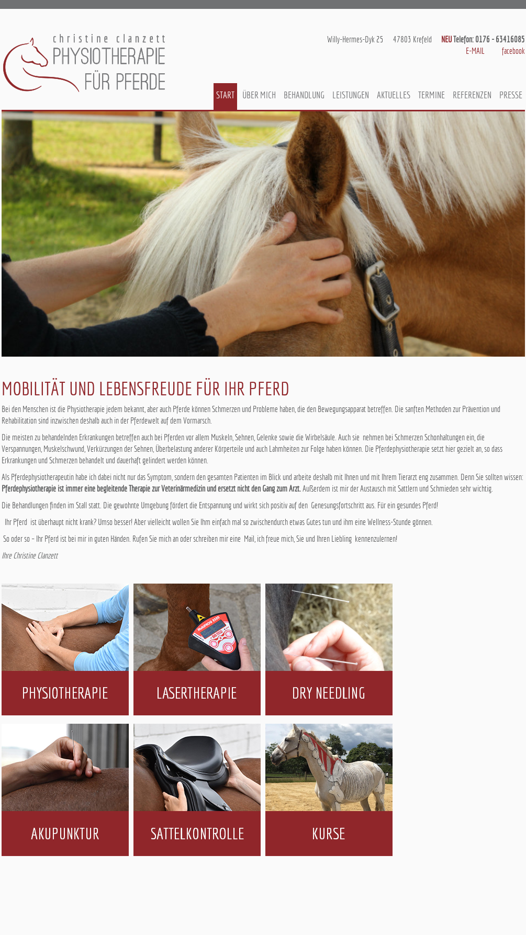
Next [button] (506, 234)
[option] (263, 234)
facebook (513, 51)
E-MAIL (475, 51)
